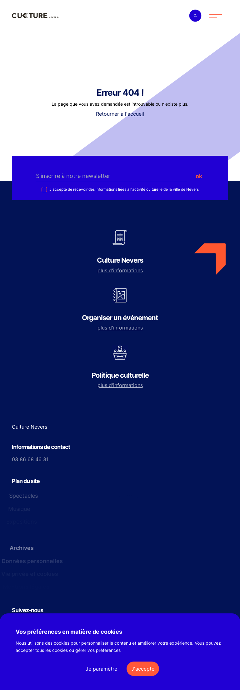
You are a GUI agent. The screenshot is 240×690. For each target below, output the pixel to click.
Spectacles (21, 495)
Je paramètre (101, 669)
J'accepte (142, 669)
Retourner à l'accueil (120, 114)
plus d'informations (120, 270)
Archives (20, 548)
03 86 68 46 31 (30, 459)
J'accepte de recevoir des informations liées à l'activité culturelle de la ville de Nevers (123, 189)
